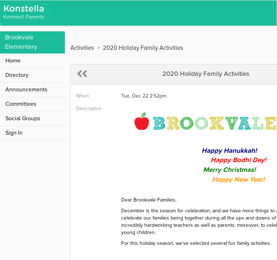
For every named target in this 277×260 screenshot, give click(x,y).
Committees (20, 104)
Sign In (14, 133)
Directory (16, 75)
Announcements (26, 89)
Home (13, 61)
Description (89, 108)
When (82, 96)
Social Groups (22, 118)
